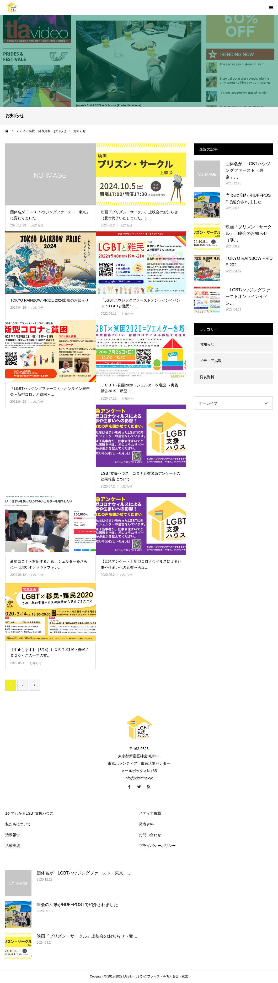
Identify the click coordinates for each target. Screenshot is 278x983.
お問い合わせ (150, 835)
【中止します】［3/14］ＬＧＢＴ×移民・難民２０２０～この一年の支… (49, 653)
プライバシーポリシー (157, 846)
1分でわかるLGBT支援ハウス (29, 813)
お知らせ (37, 225)
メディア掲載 (211, 361)
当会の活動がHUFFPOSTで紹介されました (248, 198)
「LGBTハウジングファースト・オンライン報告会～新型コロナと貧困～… (50, 391)
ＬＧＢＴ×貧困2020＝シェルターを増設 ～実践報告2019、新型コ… (139, 388)
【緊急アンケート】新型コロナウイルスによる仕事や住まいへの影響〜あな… (141, 564)
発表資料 (207, 377)
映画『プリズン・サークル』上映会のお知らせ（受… (249, 233)
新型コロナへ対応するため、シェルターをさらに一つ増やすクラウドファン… (48, 564)
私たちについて (18, 824)
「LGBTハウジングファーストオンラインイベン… (248, 297)
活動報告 (12, 835)
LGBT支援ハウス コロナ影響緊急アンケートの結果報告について (140, 476)
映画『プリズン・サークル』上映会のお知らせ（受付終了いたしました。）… (139, 215)
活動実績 (12, 846)
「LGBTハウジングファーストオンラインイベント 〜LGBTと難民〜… (140, 303)
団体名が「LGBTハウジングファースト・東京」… (248, 170)
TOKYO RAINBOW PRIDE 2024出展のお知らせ (49, 300)
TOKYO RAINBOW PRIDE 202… (249, 261)
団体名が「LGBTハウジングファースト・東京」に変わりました (50, 215)
